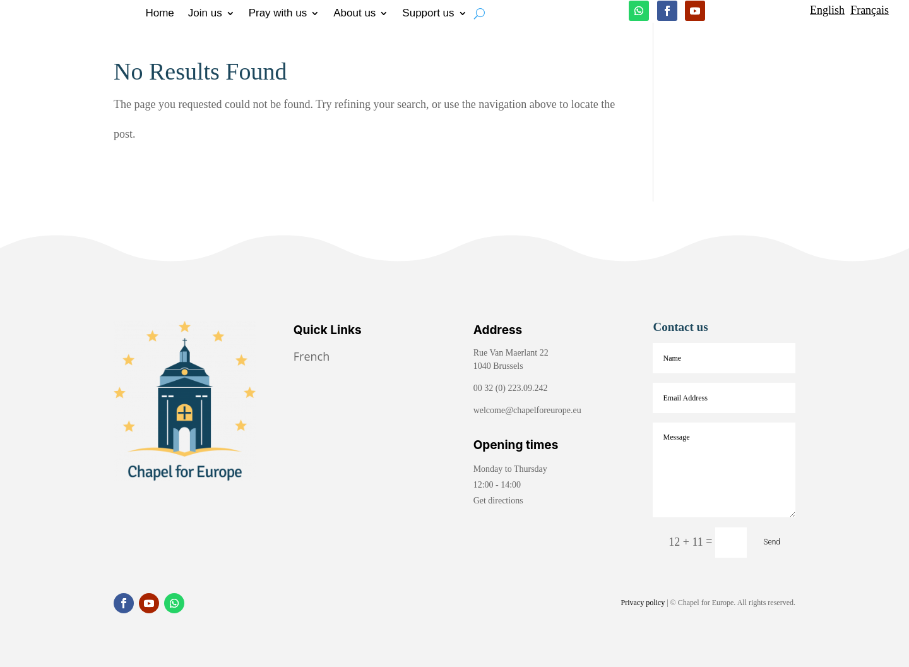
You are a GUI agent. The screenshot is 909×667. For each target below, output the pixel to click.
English (827, 10)
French (313, 356)
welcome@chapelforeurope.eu (527, 410)
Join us (205, 14)
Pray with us (278, 14)
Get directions (498, 500)
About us (354, 14)
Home (159, 14)
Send (771, 542)
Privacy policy (643, 602)
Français (869, 10)
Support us (428, 14)
